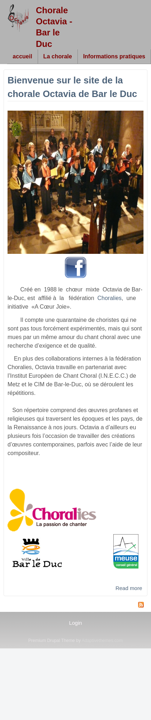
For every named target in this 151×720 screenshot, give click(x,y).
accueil (22, 56)
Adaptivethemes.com (102, 640)
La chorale (57, 56)
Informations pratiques (114, 56)
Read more (128, 588)
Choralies (110, 298)
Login (75, 623)
